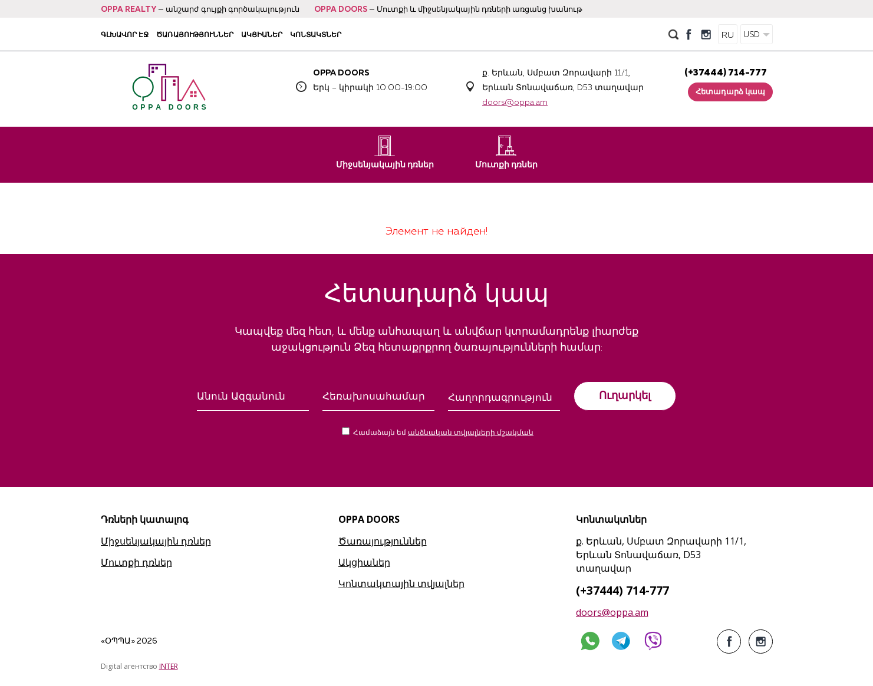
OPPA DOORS (340, 10)
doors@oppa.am (515, 102)
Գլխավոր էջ (125, 34)
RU (728, 35)
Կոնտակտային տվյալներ (401, 583)
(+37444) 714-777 (725, 72)
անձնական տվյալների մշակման (470, 433)
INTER (168, 666)
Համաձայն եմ (443, 433)
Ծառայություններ (194, 34)
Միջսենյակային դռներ (385, 152)
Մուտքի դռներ (506, 152)
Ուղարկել (625, 395)
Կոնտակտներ (315, 34)
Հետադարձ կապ (730, 92)
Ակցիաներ (261, 34)
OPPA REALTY (128, 10)
